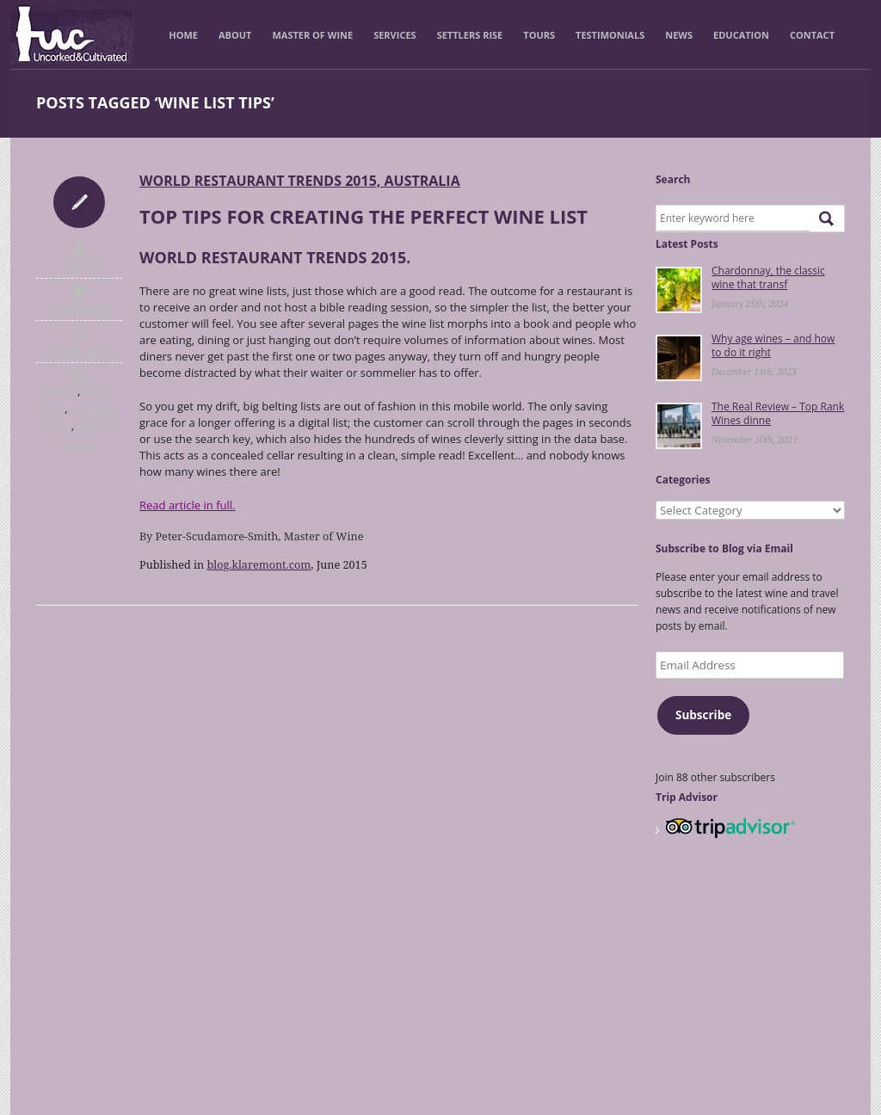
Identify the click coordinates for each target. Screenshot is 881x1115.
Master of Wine (312, 34)
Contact (812, 34)
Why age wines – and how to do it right (773, 345)
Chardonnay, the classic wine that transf (768, 277)
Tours (539, 34)
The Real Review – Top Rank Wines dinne (778, 413)
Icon (79, 202)
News (679, 34)
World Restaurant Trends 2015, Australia (299, 180)
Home (183, 34)
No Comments (79, 307)
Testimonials (610, 34)
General (61, 391)
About (235, 34)
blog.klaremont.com (259, 564)
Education (741, 34)
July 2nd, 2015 (79, 349)
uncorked (79, 265)
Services (394, 34)
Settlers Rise (470, 34)
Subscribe (703, 715)
